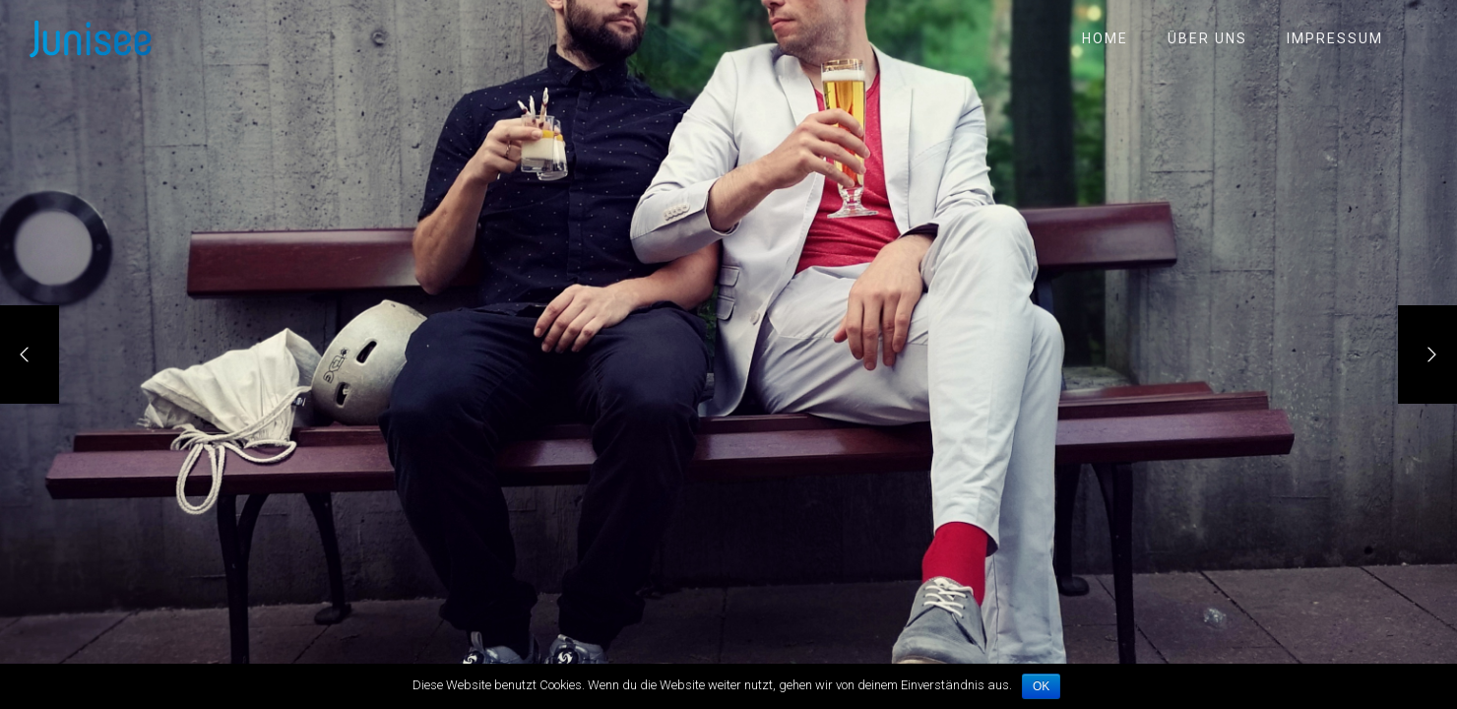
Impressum (1335, 38)
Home (1105, 38)
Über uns (1207, 38)
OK (1041, 686)
